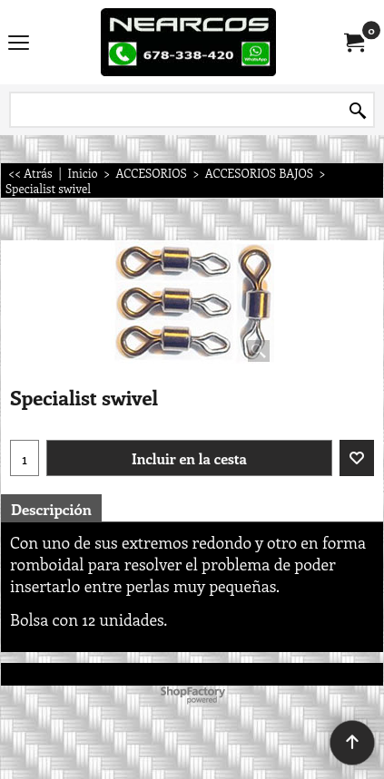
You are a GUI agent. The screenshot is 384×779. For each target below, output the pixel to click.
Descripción (51, 509)
